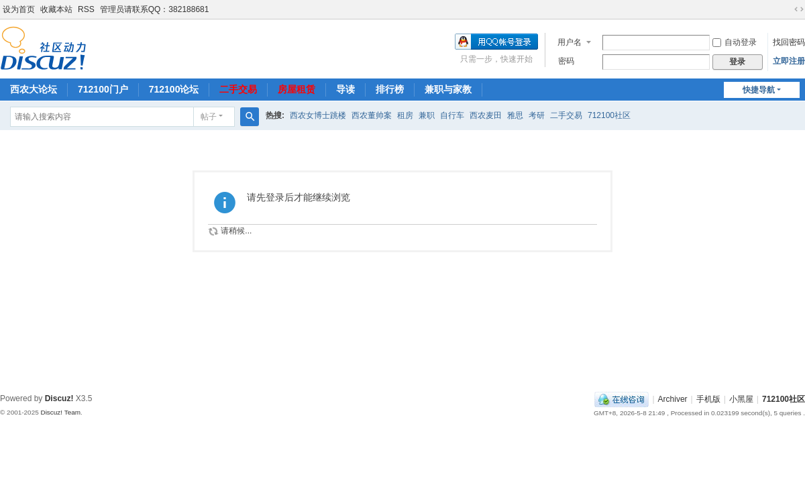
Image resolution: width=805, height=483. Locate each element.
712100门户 (103, 89)
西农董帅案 (372, 115)
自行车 (452, 115)
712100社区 (609, 115)
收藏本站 (56, 9)
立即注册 (789, 61)
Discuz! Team (60, 412)
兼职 (427, 115)
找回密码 (789, 42)
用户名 (569, 42)
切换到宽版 (799, 9)
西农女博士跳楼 (318, 115)
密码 (566, 61)
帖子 (209, 116)
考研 (537, 115)
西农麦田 (486, 115)
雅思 (515, 115)
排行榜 (390, 89)
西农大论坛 (33, 89)
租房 (405, 115)
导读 (345, 89)
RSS (86, 9)
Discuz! (59, 398)
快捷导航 (759, 90)
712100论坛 (174, 89)
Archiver (673, 399)
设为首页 (19, 9)
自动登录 (734, 42)
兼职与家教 (448, 89)
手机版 (708, 399)
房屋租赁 (296, 89)
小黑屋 (741, 399)
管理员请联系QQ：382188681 (154, 9)
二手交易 (238, 89)
